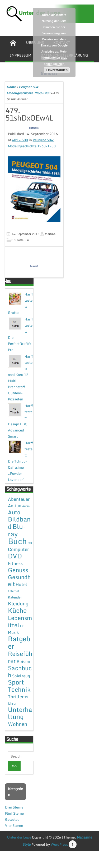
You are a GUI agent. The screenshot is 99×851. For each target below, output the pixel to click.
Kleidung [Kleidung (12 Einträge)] (18, 603)
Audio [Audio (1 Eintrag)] (26, 506)
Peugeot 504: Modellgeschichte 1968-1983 (32, 143)
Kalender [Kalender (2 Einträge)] (15, 597)
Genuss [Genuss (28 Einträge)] (18, 570)
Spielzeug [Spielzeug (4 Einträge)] (21, 676)
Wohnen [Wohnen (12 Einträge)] (17, 724)
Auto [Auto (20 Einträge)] (14, 512)
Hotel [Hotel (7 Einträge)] (21, 584)
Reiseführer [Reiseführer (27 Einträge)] (20, 657)
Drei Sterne (14, 807)
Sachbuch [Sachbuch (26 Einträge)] (20, 671)
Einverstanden (57, 70)
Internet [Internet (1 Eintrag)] (13, 591)
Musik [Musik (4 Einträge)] (13, 632)
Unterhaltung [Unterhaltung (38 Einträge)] (20, 713)
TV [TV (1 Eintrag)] (26, 697)
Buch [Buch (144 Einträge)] (17, 541)
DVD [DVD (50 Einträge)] (15, 555)
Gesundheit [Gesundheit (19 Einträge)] (19, 580)
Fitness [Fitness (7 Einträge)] (15, 563)
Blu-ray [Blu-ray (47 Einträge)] (17, 530)
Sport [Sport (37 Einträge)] (16, 682)
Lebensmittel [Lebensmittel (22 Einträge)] (20, 621)
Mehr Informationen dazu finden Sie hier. (54, 57)
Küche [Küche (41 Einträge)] (17, 610)
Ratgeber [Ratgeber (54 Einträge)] (19, 642)
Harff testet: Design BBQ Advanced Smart (20, 421)
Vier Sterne (14, 825)
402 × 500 (20, 140)
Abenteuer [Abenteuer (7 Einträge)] (19, 499)
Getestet (12, 819)
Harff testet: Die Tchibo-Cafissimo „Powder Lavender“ (20, 461)
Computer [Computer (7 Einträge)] (18, 549)
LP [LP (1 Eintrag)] (21, 626)
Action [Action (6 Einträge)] (14, 505)
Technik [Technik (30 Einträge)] (19, 689)
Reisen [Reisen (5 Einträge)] (23, 661)
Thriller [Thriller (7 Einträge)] (16, 696)
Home (11, 86)
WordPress (59, 844)
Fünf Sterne (14, 813)
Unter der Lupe (19, 837)
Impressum (20, 55)
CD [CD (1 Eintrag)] (30, 543)
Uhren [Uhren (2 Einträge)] (12, 703)
